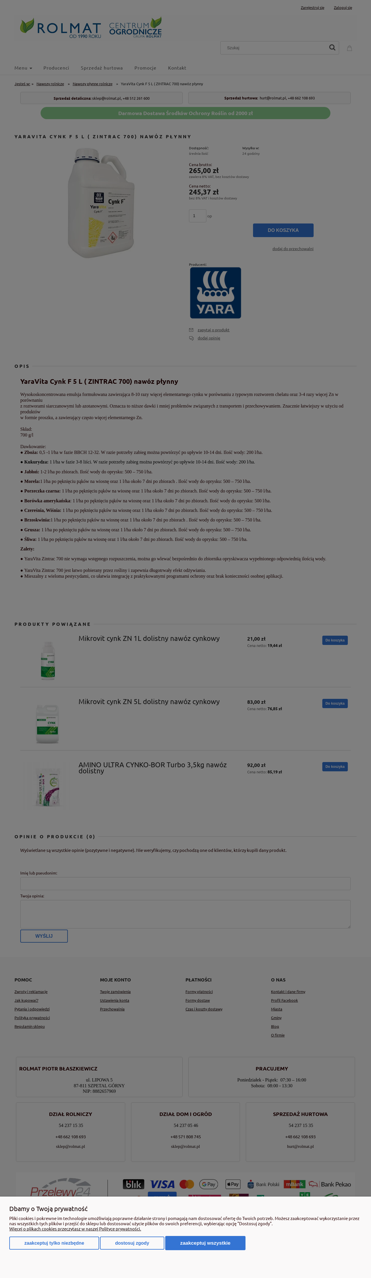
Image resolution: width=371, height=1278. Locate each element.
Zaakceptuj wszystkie (205, 1243)
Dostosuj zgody (132, 1243)
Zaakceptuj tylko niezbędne (54, 1243)
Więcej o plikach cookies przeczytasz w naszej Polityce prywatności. (75, 1228)
